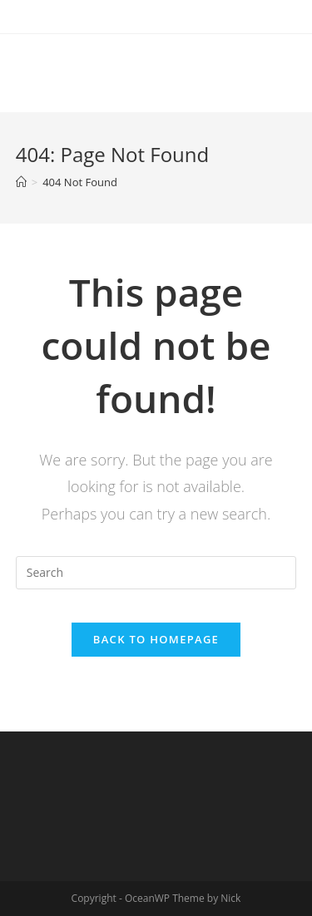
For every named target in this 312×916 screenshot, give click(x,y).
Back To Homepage (156, 639)
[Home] (21, 182)
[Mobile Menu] (271, 69)
